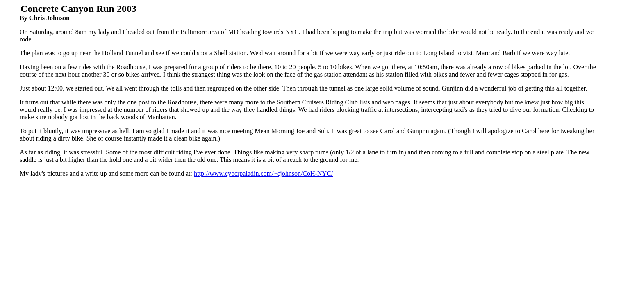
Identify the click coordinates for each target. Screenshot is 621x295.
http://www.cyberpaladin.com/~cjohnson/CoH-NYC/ (263, 173)
